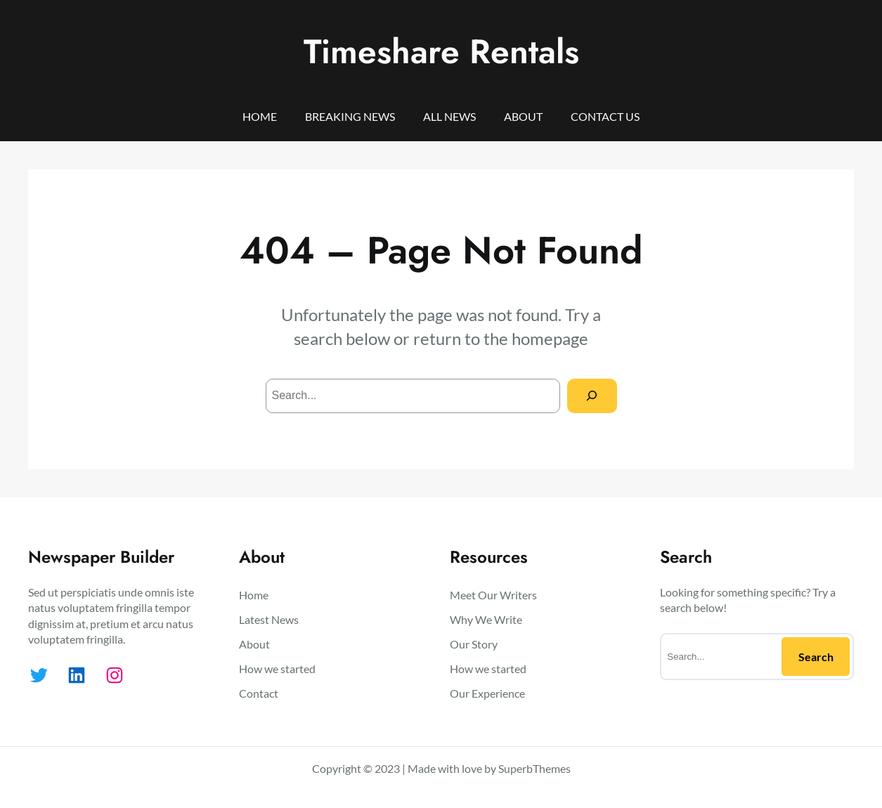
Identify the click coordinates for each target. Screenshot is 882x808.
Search (816, 656)
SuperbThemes (534, 768)
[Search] (592, 396)
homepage (550, 338)
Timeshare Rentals (441, 51)
